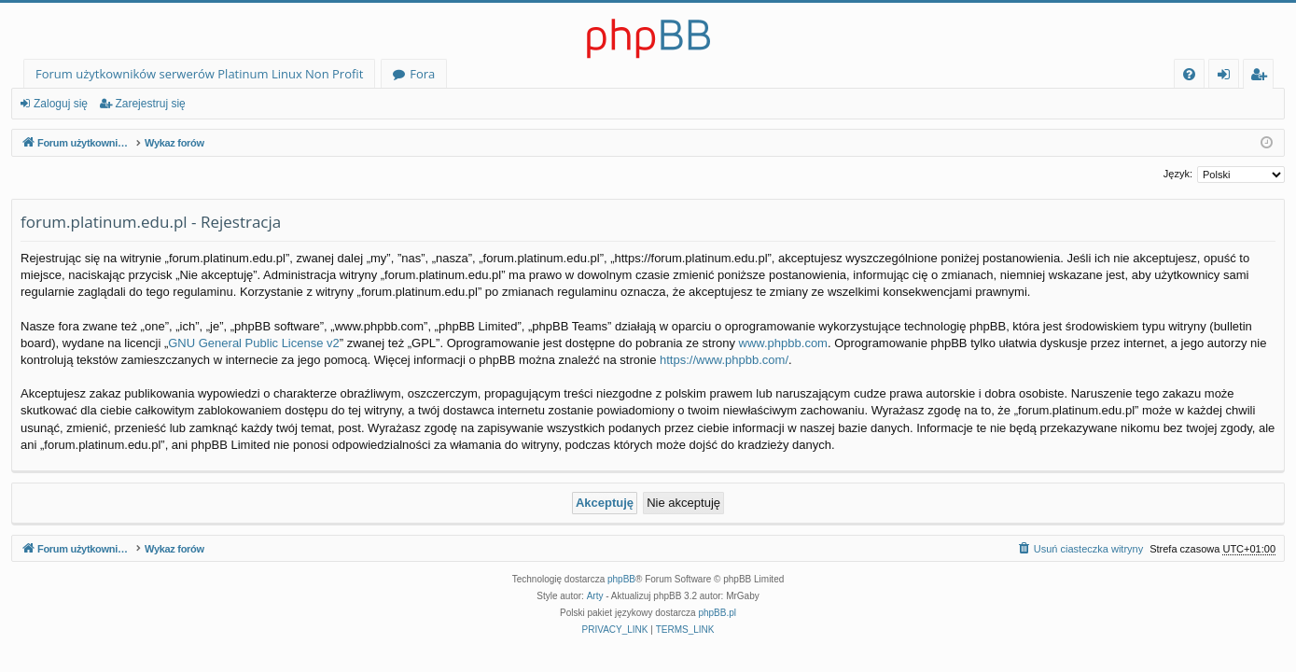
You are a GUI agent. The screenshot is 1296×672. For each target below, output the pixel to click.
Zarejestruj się (150, 103)
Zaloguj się (61, 103)
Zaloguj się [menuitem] (1227, 77)
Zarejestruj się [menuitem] (1263, 77)
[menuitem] (1189, 74)
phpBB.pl (717, 613)
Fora (422, 73)
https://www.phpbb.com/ (724, 360)
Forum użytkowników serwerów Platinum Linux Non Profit (199, 73)
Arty (595, 596)
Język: (1178, 173)
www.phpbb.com (783, 343)
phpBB (621, 579)
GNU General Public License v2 (254, 343)
